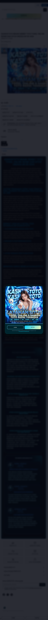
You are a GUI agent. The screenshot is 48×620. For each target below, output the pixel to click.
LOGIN (15, 327)
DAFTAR (33, 327)
